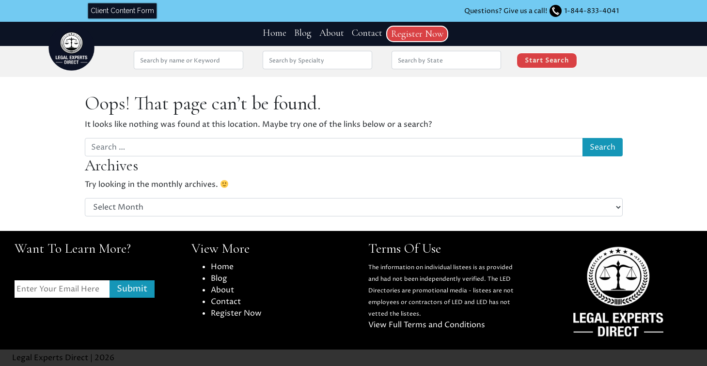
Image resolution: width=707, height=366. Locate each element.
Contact (367, 33)
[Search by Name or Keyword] (188, 60)
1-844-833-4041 (591, 10)
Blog (303, 33)
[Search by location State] (446, 60)
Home (274, 33)
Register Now (417, 34)
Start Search (547, 60)
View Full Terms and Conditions (426, 325)
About (331, 33)
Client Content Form (122, 11)
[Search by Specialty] (317, 60)
